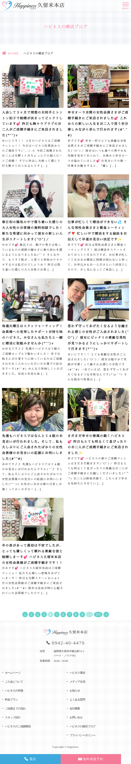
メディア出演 (77, 681)
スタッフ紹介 (12, 717)
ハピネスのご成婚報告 (18, 726)
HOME (13, 53)
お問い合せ (76, 717)
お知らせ (75, 690)
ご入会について (14, 681)
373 (98, 614)
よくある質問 (77, 699)
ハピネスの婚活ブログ (82, 726)
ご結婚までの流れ (15, 708)
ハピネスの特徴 (14, 690)
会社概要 (75, 708)
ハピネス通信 (77, 672)
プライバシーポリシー (82, 735)
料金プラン (11, 699)
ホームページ (12, 672)
